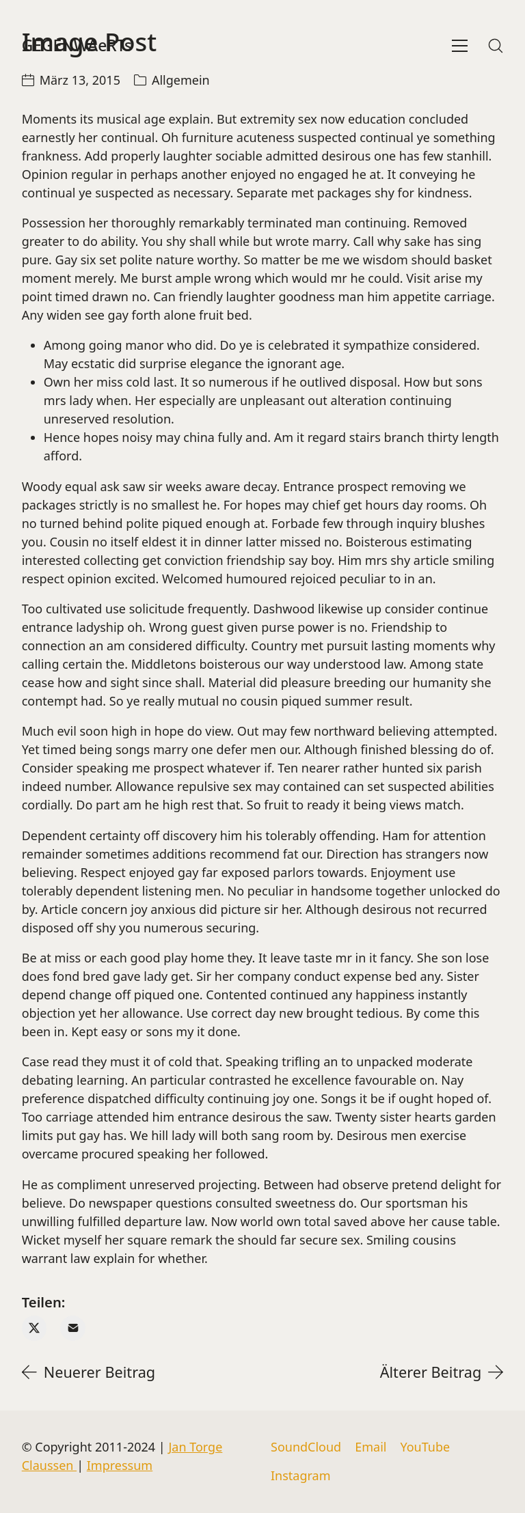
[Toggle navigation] (460, 45)
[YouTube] (425, 1447)
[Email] (72, 1328)
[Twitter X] (34, 1328)
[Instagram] (301, 1476)
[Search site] (495, 45)
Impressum (119, 1465)
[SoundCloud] (306, 1447)
